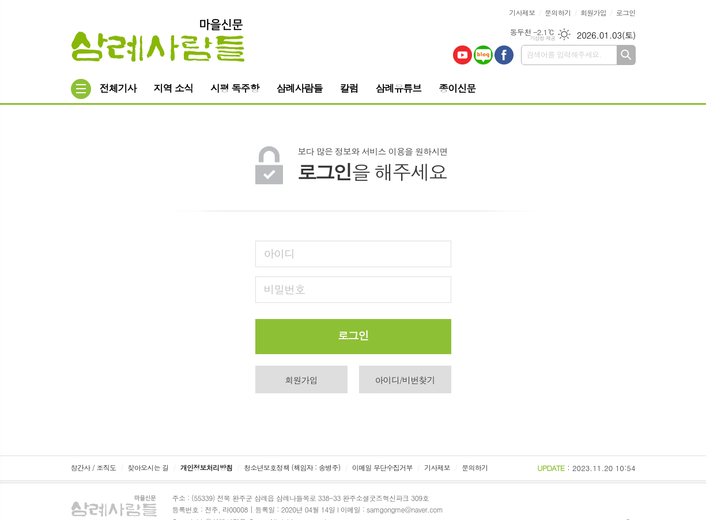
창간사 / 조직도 (93, 467)
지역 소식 (173, 88)
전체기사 (118, 88)
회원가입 (593, 12)
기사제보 (522, 12)
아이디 (279, 253)
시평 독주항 (234, 88)
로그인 (626, 12)
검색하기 (626, 55)
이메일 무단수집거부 (382, 467)
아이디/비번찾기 (405, 380)
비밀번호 (284, 288)
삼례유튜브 (398, 88)
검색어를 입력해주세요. (564, 54)
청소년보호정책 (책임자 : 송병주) (292, 467)
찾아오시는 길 (148, 467)
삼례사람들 (300, 88)
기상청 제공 (543, 38)
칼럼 (348, 88)
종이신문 (457, 88)
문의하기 (558, 12)
